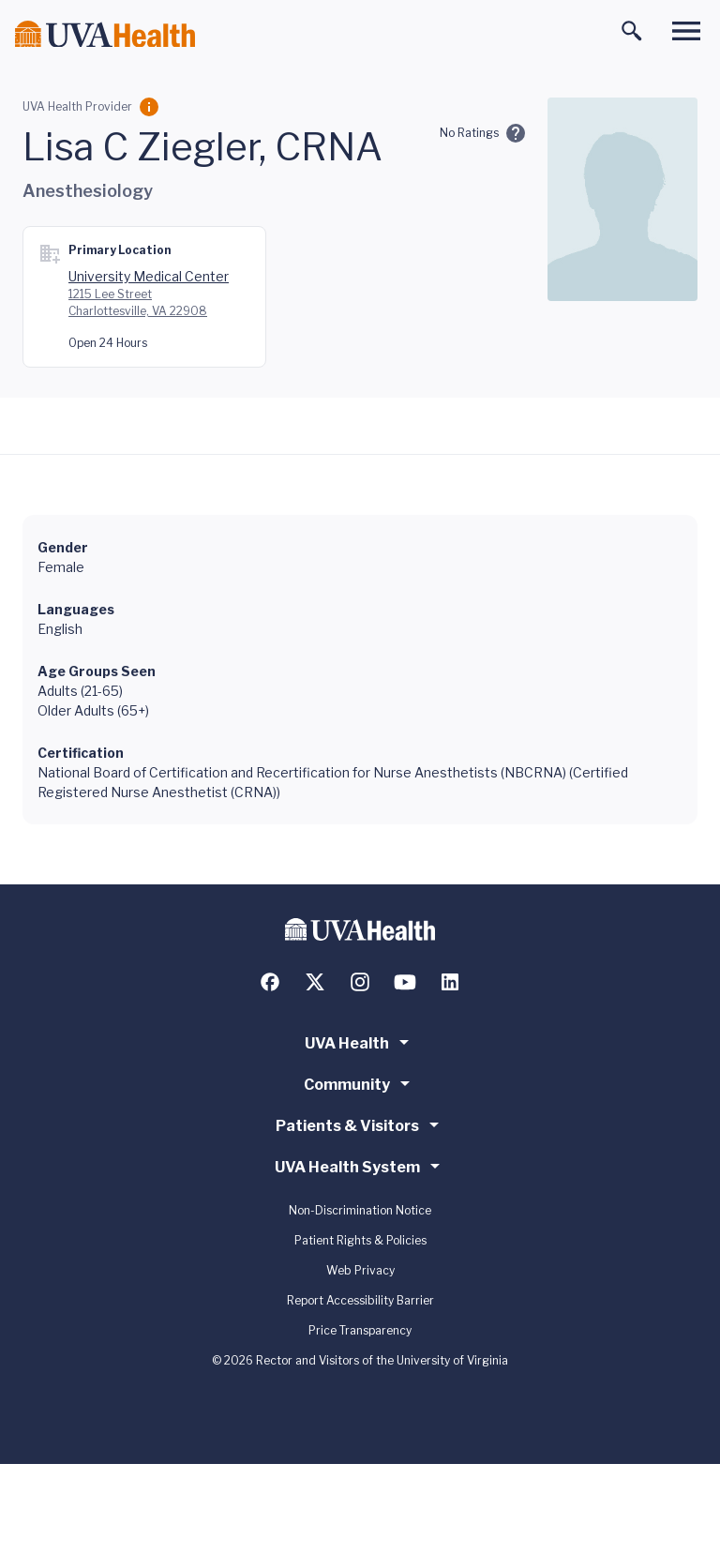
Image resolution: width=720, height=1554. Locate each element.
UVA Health (360, 1042)
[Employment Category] (149, 107)
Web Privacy (360, 1270)
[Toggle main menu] (686, 31)
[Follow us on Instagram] (360, 982)
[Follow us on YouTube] (405, 982)
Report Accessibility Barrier (360, 1300)
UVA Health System (360, 1165)
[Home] (105, 34)
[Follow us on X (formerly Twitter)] (315, 982)
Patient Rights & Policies (360, 1240)
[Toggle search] (632, 31)
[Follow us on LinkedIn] (450, 982)
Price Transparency (360, 1330)
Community (360, 1083)
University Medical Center (148, 276)
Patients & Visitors (360, 1124)
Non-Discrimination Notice (360, 1210)
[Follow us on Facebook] (270, 982)
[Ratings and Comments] (515, 133)
